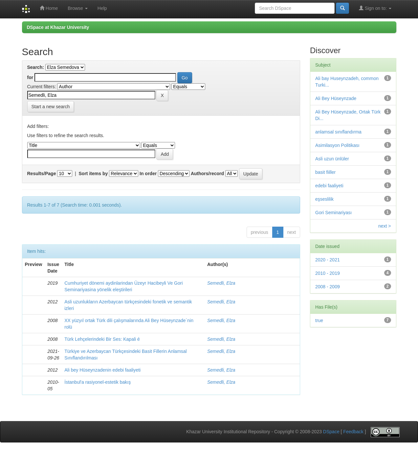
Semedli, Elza (221, 283)
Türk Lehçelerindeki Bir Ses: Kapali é (102, 339)
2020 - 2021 (327, 259)
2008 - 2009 (327, 286)
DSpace (331, 432)
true (319, 320)
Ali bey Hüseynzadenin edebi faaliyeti (102, 370)
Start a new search (51, 106)
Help (102, 8)
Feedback (353, 432)
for (30, 77)
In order (148, 173)
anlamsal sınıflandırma (338, 131)
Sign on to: (375, 8)
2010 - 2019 (327, 273)
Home (49, 8)
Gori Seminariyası (333, 212)
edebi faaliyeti (329, 185)
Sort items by (93, 173)
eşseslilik (324, 199)
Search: (35, 67)
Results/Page (41, 173)
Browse (78, 8)
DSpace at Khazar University (58, 27)
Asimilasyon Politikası (337, 145)
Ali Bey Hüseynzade (335, 98)
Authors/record (207, 173)
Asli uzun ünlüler (332, 158)
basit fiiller (325, 172)
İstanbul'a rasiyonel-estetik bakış (97, 382)
